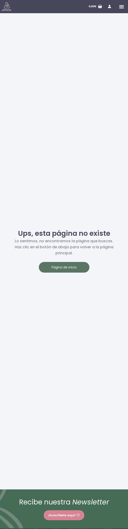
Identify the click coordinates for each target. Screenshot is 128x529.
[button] (121, 6)
